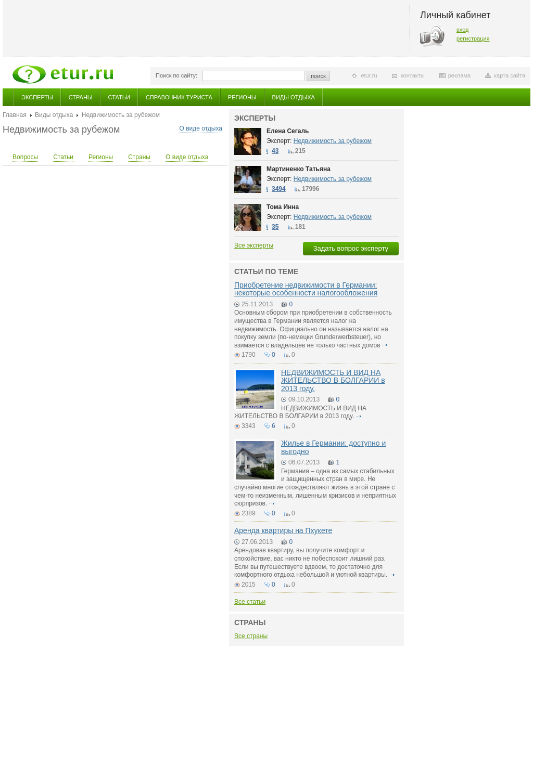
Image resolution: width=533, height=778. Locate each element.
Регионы (242, 97)
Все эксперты (253, 245)
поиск (318, 76)
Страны (81, 97)
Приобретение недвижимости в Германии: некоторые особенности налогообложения (305, 289)
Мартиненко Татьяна (298, 169)
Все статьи (249, 601)
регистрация (473, 38)
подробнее (385, 345)
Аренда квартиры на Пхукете (283, 530)
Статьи (119, 97)
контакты (413, 75)
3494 (279, 188)
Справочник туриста (179, 97)
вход (462, 30)
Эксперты (37, 97)
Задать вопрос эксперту (350, 248)
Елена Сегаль (287, 131)
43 (275, 150)
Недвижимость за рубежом (333, 141)
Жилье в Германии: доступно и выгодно (333, 447)
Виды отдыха (293, 97)
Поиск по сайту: (176, 75)
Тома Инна (282, 207)
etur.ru (369, 75)
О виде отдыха (201, 128)
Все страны (251, 636)
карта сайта (509, 75)
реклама (459, 75)
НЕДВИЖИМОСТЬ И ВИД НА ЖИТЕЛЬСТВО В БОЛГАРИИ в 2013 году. (333, 380)
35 (275, 226)
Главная (15, 115)
